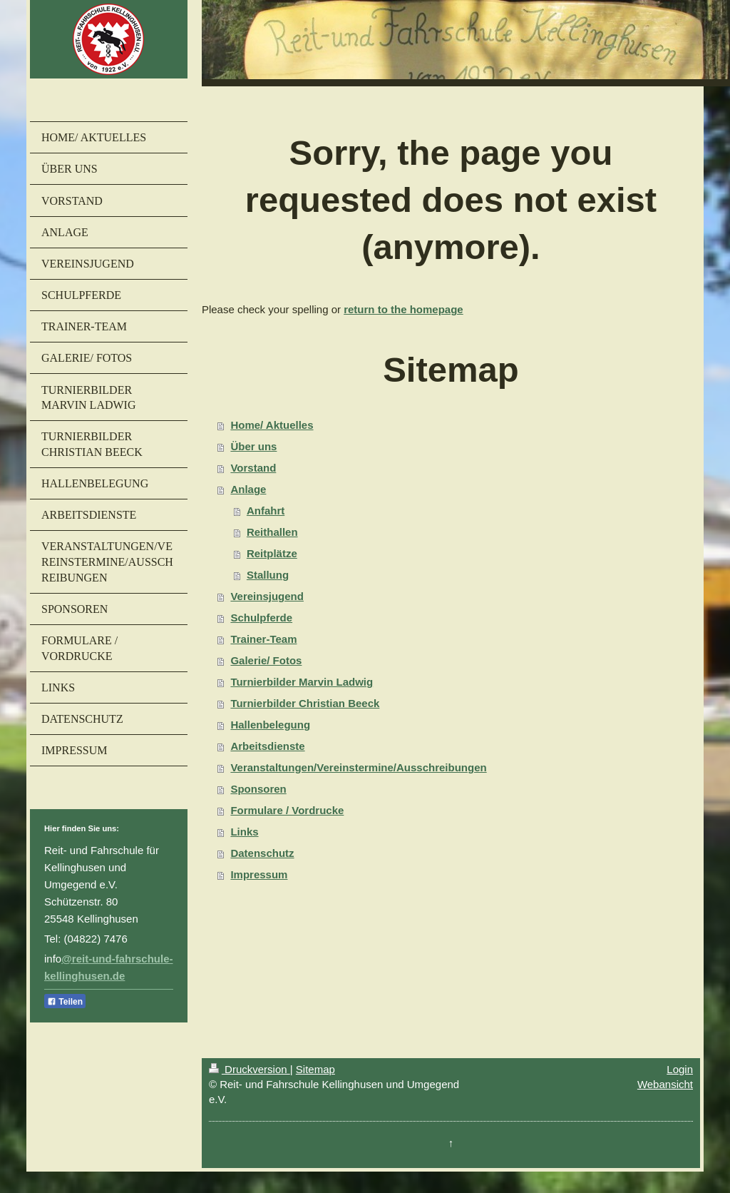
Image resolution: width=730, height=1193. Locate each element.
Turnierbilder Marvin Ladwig (301, 682)
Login (680, 1069)
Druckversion (249, 1069)
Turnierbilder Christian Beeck (304, 703)
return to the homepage (403, 309)
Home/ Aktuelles (271, 425)
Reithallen (272, 532)
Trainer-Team (263, 639)
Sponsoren (258, 789)
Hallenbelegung (270, 725)
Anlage (248, 489)
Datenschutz (262, 853)
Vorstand (253, 468)
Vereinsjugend (267, 596)
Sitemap (315, 1069)
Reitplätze (272, 553)
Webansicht (665, 1084)
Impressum (258, 874)
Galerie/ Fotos (266, 660)
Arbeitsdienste (267, 746)
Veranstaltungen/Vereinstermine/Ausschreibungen (358, 767)
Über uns (253, 446)
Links (244, 832)
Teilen (65, 1002)
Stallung (268, 575)
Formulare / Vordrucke (287, 810)
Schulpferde (261, 617)
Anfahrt (265, 510)
